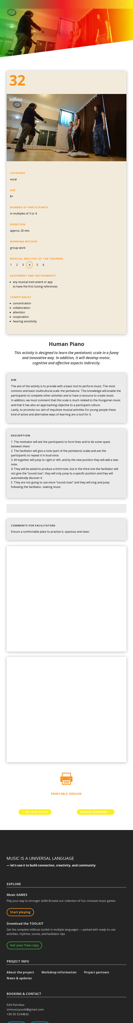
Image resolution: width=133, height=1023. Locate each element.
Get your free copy (24, 945)
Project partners (96, 972)
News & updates (19, 978)
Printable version (66, 794)
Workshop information (59, 972)
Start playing (20, 912)
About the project (20, 972)
